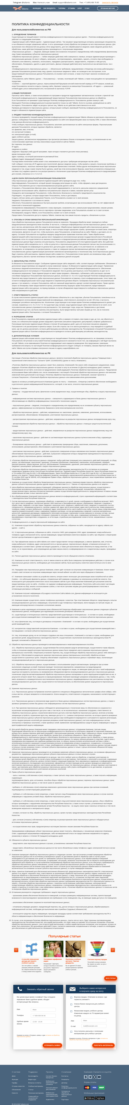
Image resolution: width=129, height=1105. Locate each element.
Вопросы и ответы (34, 1083)
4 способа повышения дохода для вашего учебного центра (30, 961)
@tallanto (25, 3)
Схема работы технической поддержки (33, 1098)
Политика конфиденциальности (69, 1087)
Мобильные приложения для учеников (51, 1082)
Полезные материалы (36, 1093)
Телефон (20, 1015)
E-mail (73, 1026)
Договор (64, 1083)
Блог (81, 10)
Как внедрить (51, 10)
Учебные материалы (35, 1086)
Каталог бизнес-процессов (51, 1077)
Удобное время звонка (22, 1022)
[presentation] (33, 1030)
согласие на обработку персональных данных (88, 1039)
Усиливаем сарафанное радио (53, 960)
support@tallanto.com (66, 3)
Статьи (30, 1090)
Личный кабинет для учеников (52, 1088)
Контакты (64, 1076)
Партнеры (65, 1100)
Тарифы (63, 10)
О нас (88, 10)
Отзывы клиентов (18, 1086)
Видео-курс (32, 1079)
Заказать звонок (109, 3)
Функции (38, 10)
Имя (18, 1009)
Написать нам (42, 3)
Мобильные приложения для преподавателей (52, 1094)
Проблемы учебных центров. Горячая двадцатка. (73, 961)
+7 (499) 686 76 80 (90, 3)
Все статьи (111, 978)
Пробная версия (107, 10)
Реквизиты (65, 1079)
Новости (15, 1093)
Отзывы (73, 10)
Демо (14, 1076)
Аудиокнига (50, 1099)
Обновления (16, 1090)
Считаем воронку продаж (97, 959)
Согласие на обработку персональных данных (66, 1093)
